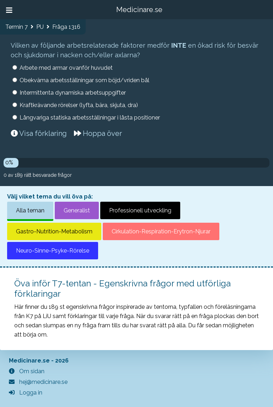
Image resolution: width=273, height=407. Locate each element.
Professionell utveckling (140, 210)
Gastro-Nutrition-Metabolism (54, 231)
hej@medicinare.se (38, 382)
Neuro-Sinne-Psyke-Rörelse (52, 250)
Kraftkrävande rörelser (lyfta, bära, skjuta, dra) (79, 105)
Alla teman (30, 210)
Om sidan (26, 371)
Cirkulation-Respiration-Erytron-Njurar (161, 231)
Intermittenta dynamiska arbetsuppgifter (73, 92)
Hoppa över (98, 133)
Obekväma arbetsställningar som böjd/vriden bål (84, 80)
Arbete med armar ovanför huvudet (66, 67)
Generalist (77, 210)
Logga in (25, 392)
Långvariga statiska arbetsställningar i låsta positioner (90, 117)
